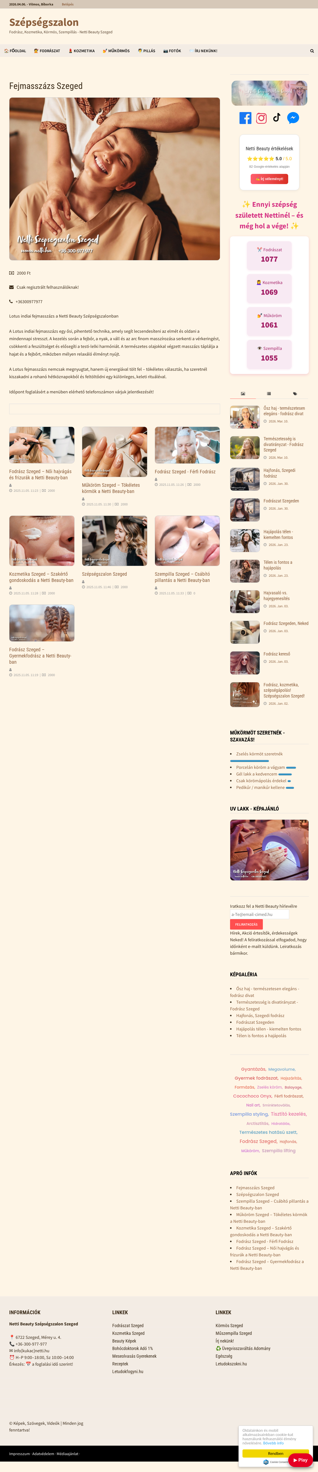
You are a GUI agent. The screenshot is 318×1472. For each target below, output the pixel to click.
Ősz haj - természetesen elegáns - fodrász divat (284, 411)
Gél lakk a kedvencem (264, 774)
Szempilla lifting (268, 1161)
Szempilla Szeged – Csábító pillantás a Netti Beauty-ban (182, 577)
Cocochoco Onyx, (278, 1097)
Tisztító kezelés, (289, 1115)
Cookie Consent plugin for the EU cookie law (275, 1462)
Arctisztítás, (257, 1124)
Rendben (275, 1453)
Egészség (224, 1366)
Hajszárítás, (291, 1078)
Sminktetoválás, (292, 1106)
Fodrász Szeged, (259, 1142)
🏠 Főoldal (15, 50)
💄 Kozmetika (81, 50)
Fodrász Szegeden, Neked (286, 623)
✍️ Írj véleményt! (269, 179)
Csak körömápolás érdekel (263, 780)
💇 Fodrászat (47, 50)
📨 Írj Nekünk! (203, 50)
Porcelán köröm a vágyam (266, 767)
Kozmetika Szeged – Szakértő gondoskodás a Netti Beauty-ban (41, 577)
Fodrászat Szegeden (281, 500)
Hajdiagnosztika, (279, 1087)
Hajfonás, (288, 1142)
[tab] (243, 394)
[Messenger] (293, 119)
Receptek (120, 1374)
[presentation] (243, 394)
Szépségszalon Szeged (104, 574)
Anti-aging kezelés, (268, 1151)
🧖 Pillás (146, 50)
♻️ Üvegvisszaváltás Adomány (243, 1358)
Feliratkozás (246, 924)
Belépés (68, 4)
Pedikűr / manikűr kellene (265, 787)
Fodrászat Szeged (128, 1336)
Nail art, (269, 1106)
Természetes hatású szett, (268, 1133)
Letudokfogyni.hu (127, 1382)
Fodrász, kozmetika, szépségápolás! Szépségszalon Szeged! (284, 690)
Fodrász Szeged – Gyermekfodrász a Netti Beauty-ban (40, 656)
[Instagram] (261, 119)
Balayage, (247, 1097)
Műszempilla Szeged (234, 1343)
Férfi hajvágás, (254, 1069)
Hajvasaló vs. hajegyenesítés (277, 595)
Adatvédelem (43, 1464)
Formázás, (248, 1088)
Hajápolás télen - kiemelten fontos (278, 534)
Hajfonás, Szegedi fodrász (260, 1015)
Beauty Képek (124, 1351)
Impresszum (19, 1464)
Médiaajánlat (67, 1464)
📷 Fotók (172, 50)
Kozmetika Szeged (128, 1343)
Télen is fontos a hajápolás (278, 565)
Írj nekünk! (225, 1351)
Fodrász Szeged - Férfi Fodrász (185, 472)
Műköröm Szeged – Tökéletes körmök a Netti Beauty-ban (111, 488)
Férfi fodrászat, (245, 1106)
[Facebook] (245, 119)
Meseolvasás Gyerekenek (134, 1366)
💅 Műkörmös (116, 50)
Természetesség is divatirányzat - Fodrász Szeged (284, 444)
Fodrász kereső (277, 653)
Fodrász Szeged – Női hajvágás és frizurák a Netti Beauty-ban (40, 474)
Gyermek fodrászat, (257, 1078)
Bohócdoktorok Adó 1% (132, 1358)
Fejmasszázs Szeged (255, 1198)
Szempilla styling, (249, 1115)
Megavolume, (286, 1069)
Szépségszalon (44, 22)
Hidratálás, (280, 1124)
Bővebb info (273, 1443)
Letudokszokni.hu (231, 1374)
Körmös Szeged (229, 1336)
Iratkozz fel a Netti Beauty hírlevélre (263, 906)
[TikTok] (277, 119)
